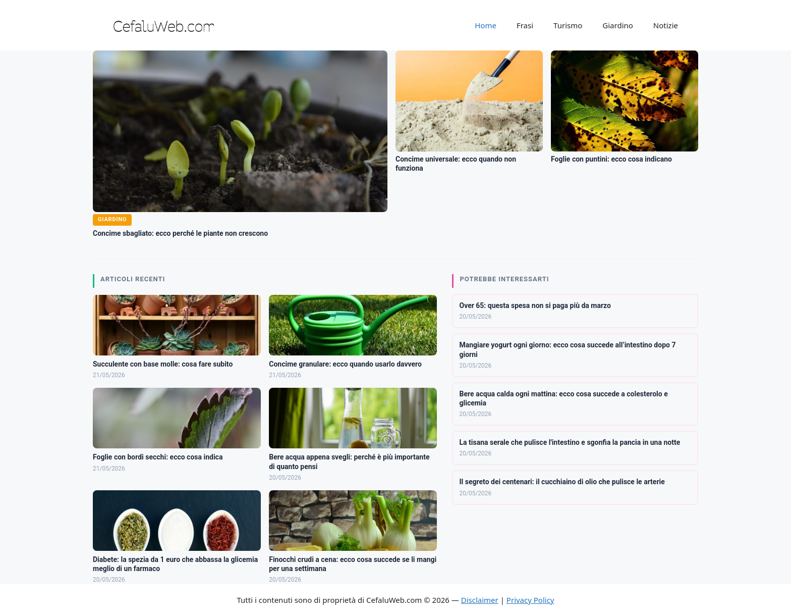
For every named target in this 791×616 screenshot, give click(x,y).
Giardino (617, 25)
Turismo (567, 25)
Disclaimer (479, 600)
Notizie (665, 25)
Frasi (525, 25)
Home (485, 25)
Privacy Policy (530, 600)
